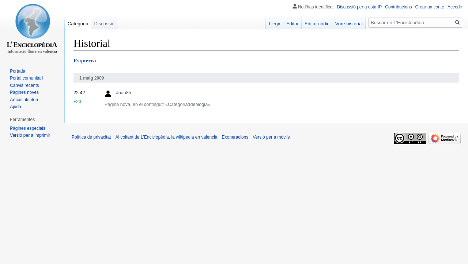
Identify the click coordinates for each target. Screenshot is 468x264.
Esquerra (84, 60)
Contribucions (398, 7)
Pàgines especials (27, 128)
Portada (17, 71)
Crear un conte (429, 7)
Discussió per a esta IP (359, 7)
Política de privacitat (91, 137)
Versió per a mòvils (271, 137)
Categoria (78, 23)
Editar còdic (317, 23)
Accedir (455, 7)
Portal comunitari (26, 78)
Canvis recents (24, 85)
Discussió (104, 23)
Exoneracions (235, 137)
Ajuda (15, 106)
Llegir (274, 23)
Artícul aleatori (24, 99)
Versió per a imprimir (30, 135)
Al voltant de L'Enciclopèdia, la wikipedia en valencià (166, 137)
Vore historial (349, 23)
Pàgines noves (24, 92)
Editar (292, 23)
